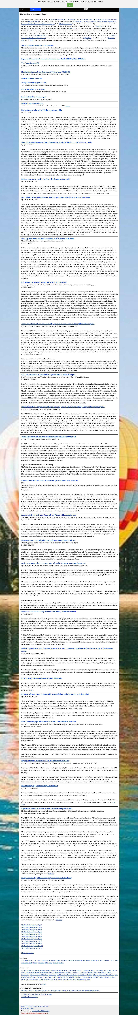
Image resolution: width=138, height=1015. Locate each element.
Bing (30, 960)
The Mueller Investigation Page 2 (31, 927)
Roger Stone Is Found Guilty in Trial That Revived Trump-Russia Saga (46, 808)
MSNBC (107, 960)
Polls (94, 975)
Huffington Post (80, 960)
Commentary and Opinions (59, 970)
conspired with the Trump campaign (106, 19)
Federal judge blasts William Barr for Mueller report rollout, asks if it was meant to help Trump (55, 197)
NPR (30, 963)
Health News (102, 972)
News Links (52, 975)
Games (35, 990)
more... (68, 106)
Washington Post (58, 963)
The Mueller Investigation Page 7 (31, 939)
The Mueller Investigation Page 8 (31, 941)
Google (58, 960)
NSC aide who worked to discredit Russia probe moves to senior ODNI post (48, 374)
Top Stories (78, 977)
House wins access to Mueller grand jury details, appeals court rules (45, 179)
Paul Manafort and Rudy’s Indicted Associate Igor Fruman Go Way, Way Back (49, 480)
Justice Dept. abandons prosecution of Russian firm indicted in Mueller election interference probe (56, 142)
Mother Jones (95, 960)
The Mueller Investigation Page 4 (31, 932)
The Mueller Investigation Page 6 (31, 936)
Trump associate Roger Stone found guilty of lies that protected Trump (46, 878)
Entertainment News (45, 972)
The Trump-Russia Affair (30, 63)
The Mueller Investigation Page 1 (31, 925)
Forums (43, 984)
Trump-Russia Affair (40, 35)
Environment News (59, 972)
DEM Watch (107, 970)
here (32, 690)
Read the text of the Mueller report (33, 97)
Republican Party (86, 19)
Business (24, 990)
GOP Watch (83, 972)
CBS (34, 960)
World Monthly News (83, 979)
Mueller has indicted (65, 24)
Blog (29, 970)
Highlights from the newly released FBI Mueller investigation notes (45, 761)
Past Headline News (70, 975)
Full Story (51, 874)
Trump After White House (96, 977)
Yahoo (50, 963)
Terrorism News (52, 977)
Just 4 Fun (64, 990)
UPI (46, 963)
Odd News (60, 975)
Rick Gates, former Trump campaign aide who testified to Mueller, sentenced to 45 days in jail (55, 694)
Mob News (44, 975)
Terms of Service (42, 1006)
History (50, 990)
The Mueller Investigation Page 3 (31, 929)
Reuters (35, 963)
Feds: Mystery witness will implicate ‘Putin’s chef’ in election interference (47, 238)
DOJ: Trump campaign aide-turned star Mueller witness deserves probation (48, 722)
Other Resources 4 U (92, 990)
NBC (112, 960)
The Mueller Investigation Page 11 (32, 948)
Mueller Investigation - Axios (31, 78)
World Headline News (69, 979)
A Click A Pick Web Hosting (40, 1011)
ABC (23, 960)
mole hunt (99, 26)
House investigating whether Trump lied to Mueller (39, 786)
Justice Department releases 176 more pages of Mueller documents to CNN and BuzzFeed (53, 563)
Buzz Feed (52, 960)
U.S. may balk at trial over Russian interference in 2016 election (44, 282)
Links (31, 1008)
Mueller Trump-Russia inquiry (32, 103)
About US (24, 1006)
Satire (84, 990)
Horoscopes (57, 990)
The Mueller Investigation (66, 977)
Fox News (76, 972)
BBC (26, 960)
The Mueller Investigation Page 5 (31, 934)
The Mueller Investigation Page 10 (32, 946)
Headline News (92, 972)
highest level (87, 38)
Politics (89, 975)
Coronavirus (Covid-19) (75, 970)
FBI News (68, 972)
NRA (31, 40)
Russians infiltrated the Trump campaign (63, 19)
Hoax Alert (71, 960)
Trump (85, 977)
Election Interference (27, 953)
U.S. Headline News (33, 979)
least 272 (72, 28)
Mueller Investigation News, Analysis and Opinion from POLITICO (45, 72)
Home (21, 9)
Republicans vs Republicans (105, 975)
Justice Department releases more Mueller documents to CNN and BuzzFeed (48, 437)
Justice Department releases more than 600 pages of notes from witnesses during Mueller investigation (57, 324)
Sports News (31, 977)
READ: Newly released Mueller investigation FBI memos (41, 678)
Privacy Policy (32, 1006)
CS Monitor (44, 960)
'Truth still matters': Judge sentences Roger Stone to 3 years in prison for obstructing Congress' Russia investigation (63, 407)
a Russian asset (41, 38)
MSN (101, 960)
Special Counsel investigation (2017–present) (37, 45)
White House (58, 979)
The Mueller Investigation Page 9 (31, 943)
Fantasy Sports (42, 990)
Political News (82, 975)
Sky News (41, 963)
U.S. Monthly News (47, 979)
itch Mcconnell (36, 975)
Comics (30, 990)
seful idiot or (32, 38)
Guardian (64, 960)
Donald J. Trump (33, 21)
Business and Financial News (41, 970)
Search (86, 9)
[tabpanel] (69, 27)
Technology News (40, 977)
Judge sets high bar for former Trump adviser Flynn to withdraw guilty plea (48, 515)
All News (24, 970)
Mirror (88, 960)
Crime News (99, 970)
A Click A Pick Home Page (29, 997)
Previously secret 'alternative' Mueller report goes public (41, 110)
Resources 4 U (76, 990)
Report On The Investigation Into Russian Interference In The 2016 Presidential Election (53, 59)
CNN (38, 960)
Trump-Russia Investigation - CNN (33, 83)
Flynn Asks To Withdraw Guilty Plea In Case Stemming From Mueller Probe (49, 612)
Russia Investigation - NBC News (33, 89)
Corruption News (89, 970)
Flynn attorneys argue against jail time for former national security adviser (48, 540)
